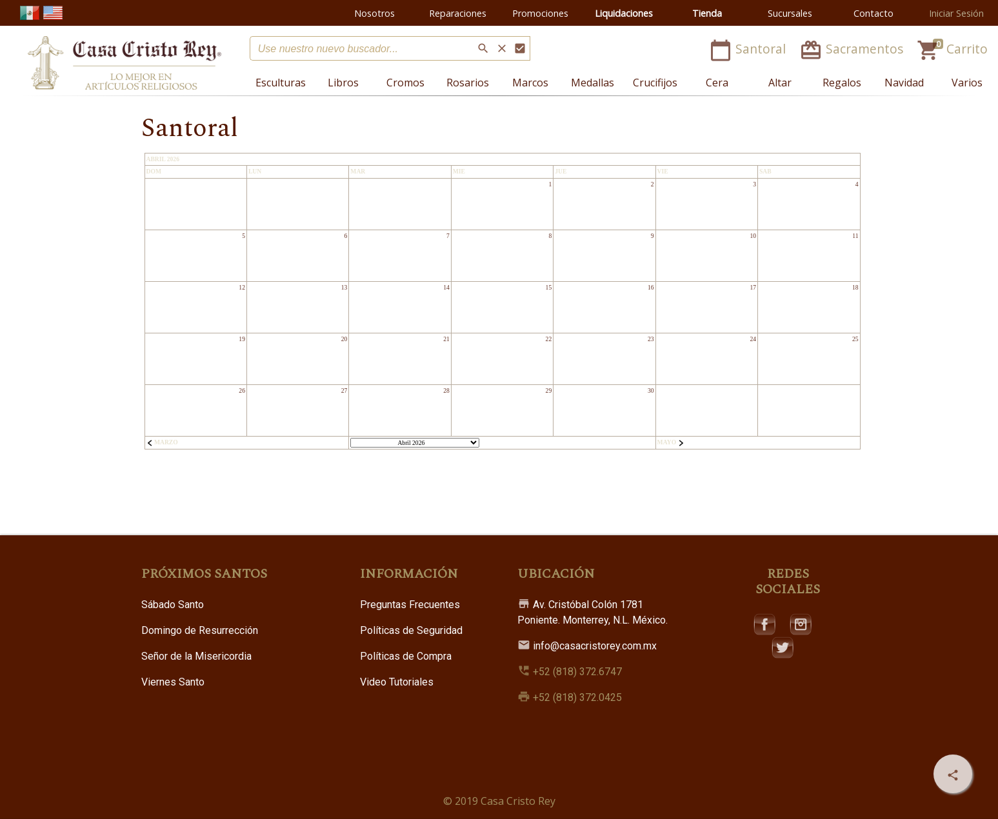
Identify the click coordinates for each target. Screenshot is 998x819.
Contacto (873, 13)
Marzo (162, 442)
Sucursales (790, 13)
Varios (967, 82)
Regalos (842, 82)
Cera (717, 82)
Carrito (952, 48)
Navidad (904, 82)
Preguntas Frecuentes (410, 604)
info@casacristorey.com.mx (587, 646)
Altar (780, 82)
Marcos (530, 82)
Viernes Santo (173, 682)
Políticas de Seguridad (411, 630)
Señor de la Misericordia (196, 656)
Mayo (670, 442)
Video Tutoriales (397, 682)
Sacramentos (852, 48)
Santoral (749, 48)
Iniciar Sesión (956, 13)
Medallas (592, 82)
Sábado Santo (172, 604)
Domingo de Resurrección (199, 630)
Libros (343, 82)
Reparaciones (457, 13)
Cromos (405, 82)
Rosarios (467, 82)
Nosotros (374, 13)
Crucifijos (655, 82)
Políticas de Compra (406, 656)
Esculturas (280, 82)
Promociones (540, 13)
